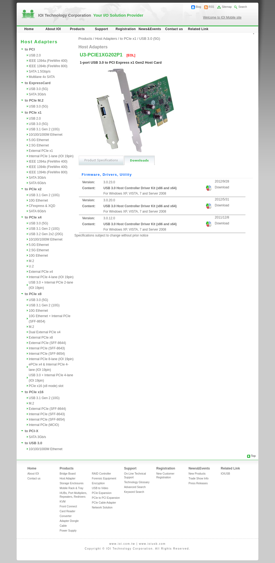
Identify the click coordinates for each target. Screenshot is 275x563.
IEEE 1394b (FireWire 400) (48, 167)
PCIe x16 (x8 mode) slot (46, 386)
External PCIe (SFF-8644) (47, 343)
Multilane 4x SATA (42, 77)
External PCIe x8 (41, 337)
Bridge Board (67, 473)
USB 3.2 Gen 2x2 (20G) (46, 234)
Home (29, 29)
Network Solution (102, 507)
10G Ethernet (38, 200)
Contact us (174, 29)
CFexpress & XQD (42, 206)
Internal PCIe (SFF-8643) (47, 348)
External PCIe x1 (41, 151)
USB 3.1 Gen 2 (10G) (44, 129)
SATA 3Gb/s (37, 94)
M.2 (31, 261)
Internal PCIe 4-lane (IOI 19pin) (51, 277)
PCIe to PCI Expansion (106, 497)
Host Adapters (106, 39)
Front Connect (68, 506)
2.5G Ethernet (39, 145)
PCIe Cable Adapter (104, 502)
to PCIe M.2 (34, 100)
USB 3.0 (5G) (38, 89)
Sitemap (227, 6)
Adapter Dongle (69, 520)
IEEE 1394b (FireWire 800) (48, 66)
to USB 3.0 (33, 443)
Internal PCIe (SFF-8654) (47, 354)
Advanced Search (135, 487)
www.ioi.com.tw (122, 543)
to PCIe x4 (33, 217)
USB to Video (100, 488)
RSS (211, 6)
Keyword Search (134, 491)
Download (222, 187)
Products (77, 29)
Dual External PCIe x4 (44, 332)
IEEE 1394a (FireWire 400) (48, 61)
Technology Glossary (137, 482)
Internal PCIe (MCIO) (44, 425)
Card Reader (67, 511)
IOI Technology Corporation (90, 15)
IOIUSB (225, 473)
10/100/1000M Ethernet (45, 135)
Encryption (98, 483)
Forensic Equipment (104, 478)
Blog (198, 6)
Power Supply (68, 530)
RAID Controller (101, 473)
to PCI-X (31, 431)
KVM (63, 501)
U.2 (31, 266)
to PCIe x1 (33, 112)
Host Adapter (67, 478)
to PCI (30, 49)
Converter (66, 516)
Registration (126, 29)
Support (101, 29)
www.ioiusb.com (152, 543)
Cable (63, 525)
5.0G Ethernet (39, 140)
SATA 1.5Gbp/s (39, 71)
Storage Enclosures (72, 483)
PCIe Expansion (101, 493)
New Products (197, 473)
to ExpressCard (37, 83)
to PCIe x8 (33, 294)
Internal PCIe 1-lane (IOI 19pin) (51, 156)
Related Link (198, 29)
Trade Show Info (198, 478)
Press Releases (198, 483)
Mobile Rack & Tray (71, 488)
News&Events (150, 29)
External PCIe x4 (41, 272)
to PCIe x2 (33, 189)
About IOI (53, 29)
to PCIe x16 (34, 392)
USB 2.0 (35, 55)
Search (242, 6)
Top (253, 455)
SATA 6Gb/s (37, 183)
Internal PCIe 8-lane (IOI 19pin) (51, 359)
